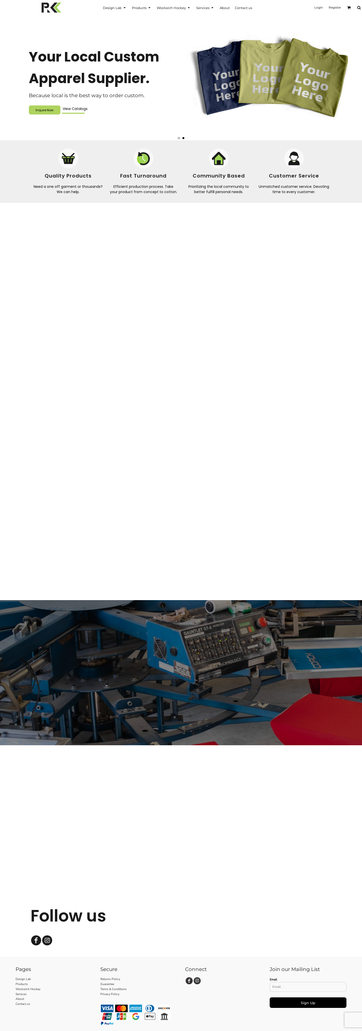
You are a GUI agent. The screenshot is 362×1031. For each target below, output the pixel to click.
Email (273, 980)
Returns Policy (110, 979)
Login (318, 7)
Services (21, 994)
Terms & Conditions (113, 989)
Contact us (23, 1004)
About (20, 999)
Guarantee (107, 984)
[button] (114, 8)
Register (335, 7)
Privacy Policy (109, 994)
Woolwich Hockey (28, 989)
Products (22, 984)
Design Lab (23, 979)
